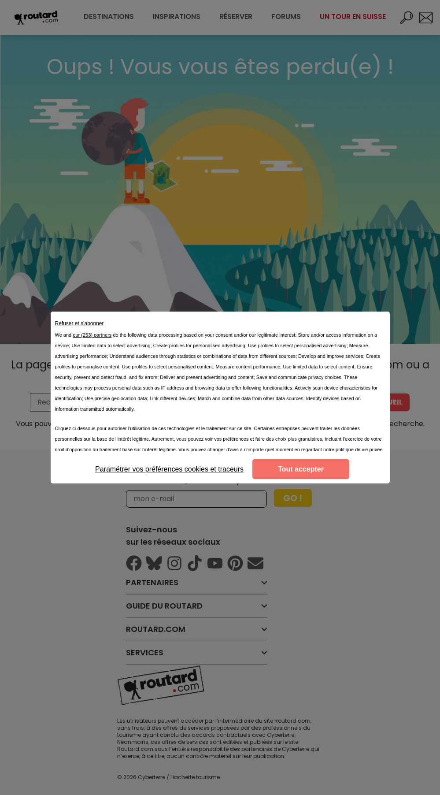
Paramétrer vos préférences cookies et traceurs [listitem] (169, 469)
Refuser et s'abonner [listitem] (79, 323)
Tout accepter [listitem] (301, 469)
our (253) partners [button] (92, 335)
